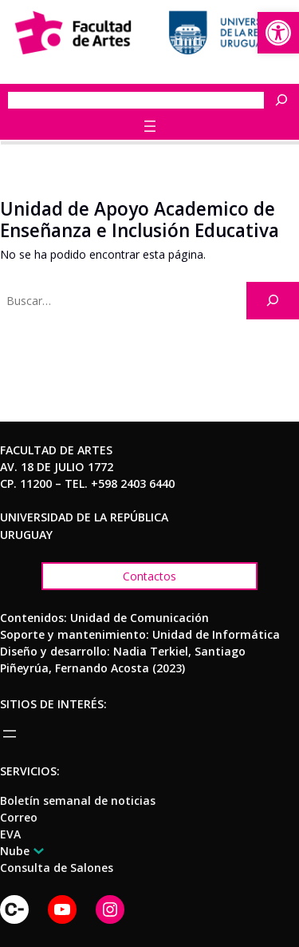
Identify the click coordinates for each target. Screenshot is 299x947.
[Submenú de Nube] (36, 850)
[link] (278, 32)
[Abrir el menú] (149, 126)
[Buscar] (285, 100)
